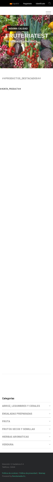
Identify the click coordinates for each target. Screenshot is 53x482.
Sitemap (42, 473)
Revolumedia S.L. (19, 476)
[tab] (26, 406)
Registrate (27, 4)
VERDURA (26, 444)
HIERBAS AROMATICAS (26, 436)
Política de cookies (10, 473)
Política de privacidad (28, 473)
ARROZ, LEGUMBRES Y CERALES (26, 406)
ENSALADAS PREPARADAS (26, 413)
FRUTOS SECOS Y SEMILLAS (26, 429)
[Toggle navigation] (47, 13)
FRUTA (26, 421)
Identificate (40, 4)
